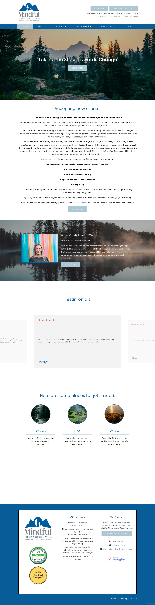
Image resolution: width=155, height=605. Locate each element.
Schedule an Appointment (123, 8)
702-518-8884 (132, 16)
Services (59, 26)
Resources (107, 26)
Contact (129, 26)
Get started (77, 209)
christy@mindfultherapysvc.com (112, 16)
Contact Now (99, 8)
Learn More (70, 265)
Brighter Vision (130, 598)
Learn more (77, 68)
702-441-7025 (118, 545)
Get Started (82, 26)
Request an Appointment (116, 533)
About (41, 26)
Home (25, 26)
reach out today (80, 203)
